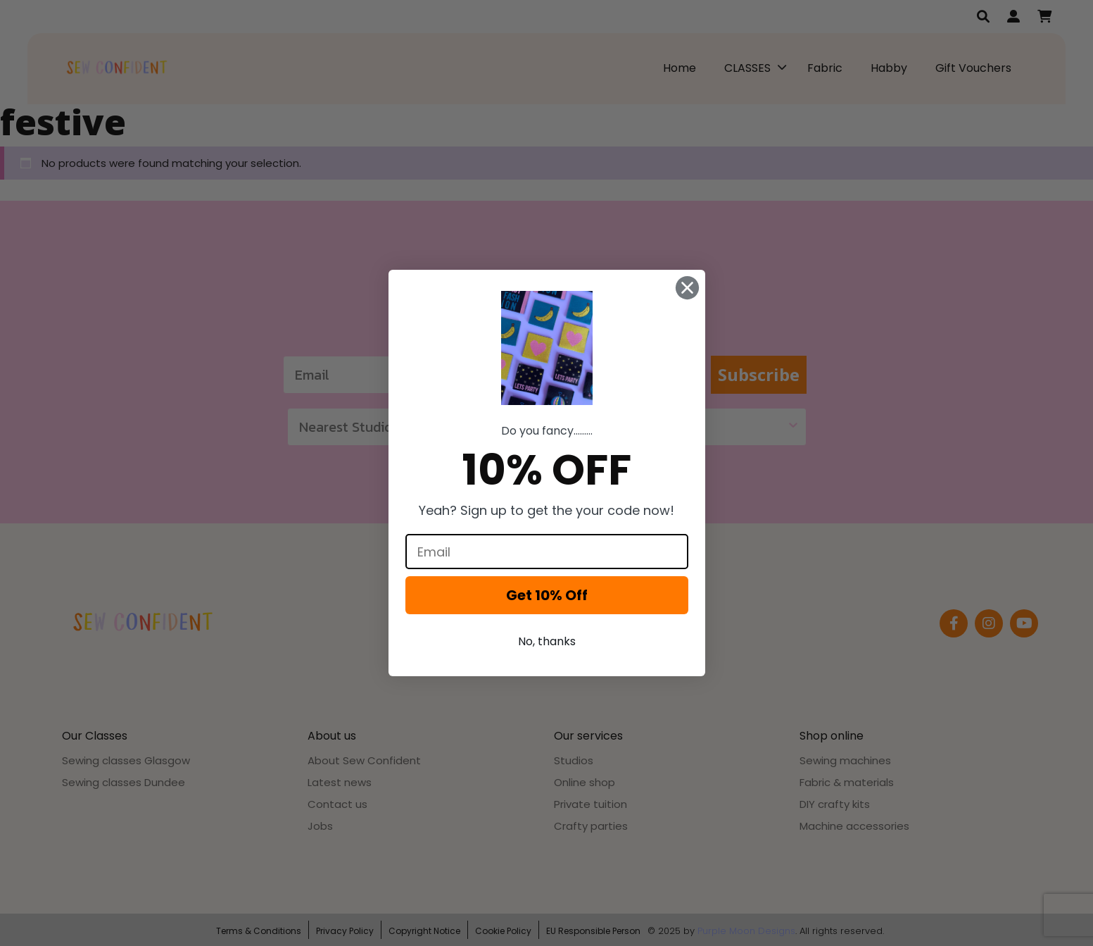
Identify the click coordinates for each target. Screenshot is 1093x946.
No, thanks (547, 641)
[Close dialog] (687, 287)
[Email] (546, 551)
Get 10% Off (547, 595)
